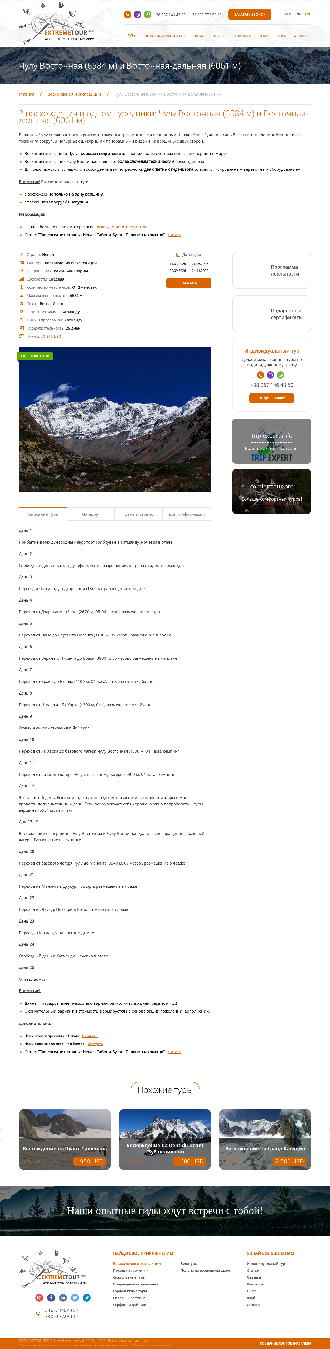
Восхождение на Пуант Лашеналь (65, 1148)
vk (63, 1298)
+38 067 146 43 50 (170, 14)
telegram (87, 1298)
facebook (51, 1298)
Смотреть (90, 1036)
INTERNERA (302, 1343)
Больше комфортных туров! (271, 499)
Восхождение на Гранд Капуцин (265, 1148)
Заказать (189, 283)
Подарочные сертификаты (287, 313)
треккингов (136, 226)
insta (39, 1298)
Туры (132, 35)
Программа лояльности (285, 270)
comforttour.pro (272, 486)
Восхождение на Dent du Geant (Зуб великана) (165, 1148)
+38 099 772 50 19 (206, 14)
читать (174, 234)
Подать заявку (272, 398)
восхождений (107, 226)
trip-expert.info (271, 435)
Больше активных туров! (272, 448)
